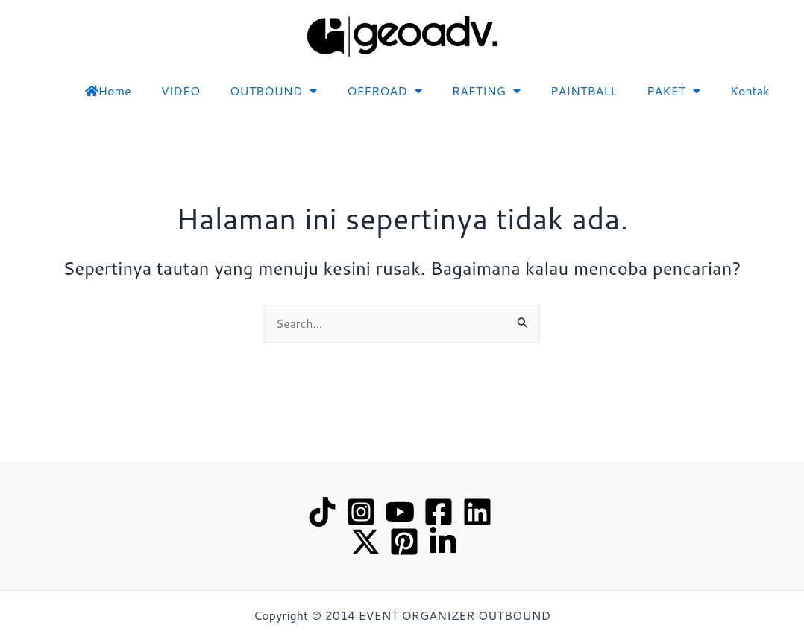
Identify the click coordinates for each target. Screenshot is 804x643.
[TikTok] (322, 512)
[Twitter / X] (365, 542)
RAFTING (486, 91)
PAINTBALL (583, 90)
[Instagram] (361, 512)
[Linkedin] (477, 512)
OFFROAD (384, 91)
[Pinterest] (404, 542)
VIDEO (180, 90)
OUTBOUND (273, 91)
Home (108, 90)
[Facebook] (438, 512)
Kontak (750, 90)
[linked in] (443, 542)
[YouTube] (400, 512)
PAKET (673, 91)
